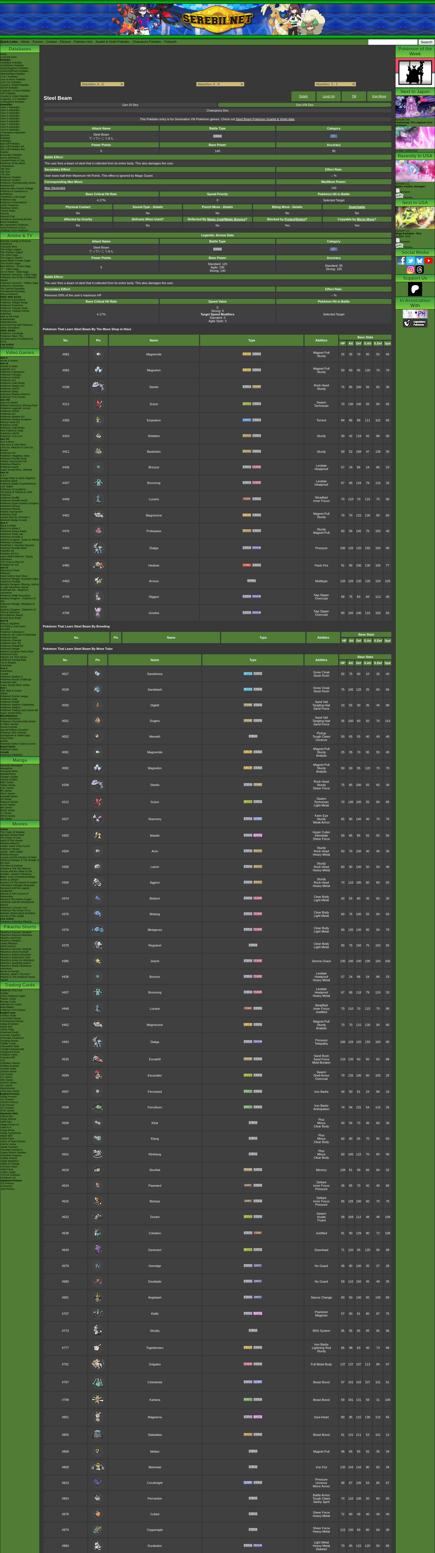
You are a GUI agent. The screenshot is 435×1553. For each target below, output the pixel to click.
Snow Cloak (321, 672)
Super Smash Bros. (11, 713)
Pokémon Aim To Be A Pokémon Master (18, 279)
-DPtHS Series (8, 1082)
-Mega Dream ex (9, 1124)
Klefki (155, 1313)
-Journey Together (10, 1035)
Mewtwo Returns (9, 843)
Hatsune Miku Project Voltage (16, 188)
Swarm (321, 402)
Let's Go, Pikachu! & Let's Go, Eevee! (17, 449)
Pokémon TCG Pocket (12, 397)
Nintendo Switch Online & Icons (18, 743)
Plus (321, 1119)
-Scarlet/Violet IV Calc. (12, 160)
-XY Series (6, 1077)
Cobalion (155, 1233)
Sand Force (321, 708)
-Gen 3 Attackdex (10, 113)
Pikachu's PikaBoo (10, 940)
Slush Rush (321, 675)
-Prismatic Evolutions (12, 1038)
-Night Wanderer (9, 1161)
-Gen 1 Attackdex (10, 107)
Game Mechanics (10, 157)
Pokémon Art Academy (13, 489)
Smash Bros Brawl (10, 618)
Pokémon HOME (9, 411)
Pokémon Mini (8, 682)
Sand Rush (321, 1056)
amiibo (4, 741)
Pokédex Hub (83, 41)
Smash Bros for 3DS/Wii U (15, 517)
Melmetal (155, 1467)
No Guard (321, 1266)
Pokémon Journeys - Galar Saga (18, 274)
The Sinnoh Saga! (10, 263)
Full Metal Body (321, 1364)
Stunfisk (154, 1170)
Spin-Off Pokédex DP (12, 146)
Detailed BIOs (8, 774)
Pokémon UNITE (9, 388)
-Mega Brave (7, 1130)
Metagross (155, 929)
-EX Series (6, 1085)
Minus (321, 1123)
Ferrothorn (155, 1107)
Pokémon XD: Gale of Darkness (18, 634)
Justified (321, 1012)
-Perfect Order (8, 1015)
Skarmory (155, 819)
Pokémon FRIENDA (11, 755)
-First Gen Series (9, 1091)
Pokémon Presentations (13, 202)
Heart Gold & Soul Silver (14, 576)
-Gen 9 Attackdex (10, 129)
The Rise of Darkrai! (11, 865)
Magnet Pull (321, 352)
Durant (155, 1217)
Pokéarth (170, 41)
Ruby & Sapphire (9, 623)
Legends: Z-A (7, 369)
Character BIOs (9, 771)
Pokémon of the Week (12, 163)
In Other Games (9, 724)
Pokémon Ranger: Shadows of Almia (17, 605)
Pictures (404, 197)
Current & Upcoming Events (16, 219)
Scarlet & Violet (8, 366)
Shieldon (154, 436)
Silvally (155, 1330)
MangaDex (6, 768)
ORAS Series (7, 816)
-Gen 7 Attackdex (10, 124)
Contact (51, 41)
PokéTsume (6, 347)
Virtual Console (8, 727)
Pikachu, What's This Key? (15, 974)
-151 (2, 1060)
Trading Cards (20, 985)
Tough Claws (321, 736)
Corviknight (155, 1482)
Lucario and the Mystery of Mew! (18, 857)
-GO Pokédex (8, 93)
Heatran (153, 565)
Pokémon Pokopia (10, 374)
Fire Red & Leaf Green (13, 626)
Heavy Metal (321, 854)
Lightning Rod (321, 1347)
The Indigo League (10, 249)
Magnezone (154, 515)
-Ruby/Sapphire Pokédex (14, 68)
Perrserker (155, 1498)
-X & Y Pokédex (9, 76)
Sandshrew (155, 674)
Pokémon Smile (9, 425)
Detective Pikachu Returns (15, 394)
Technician (321, 405)
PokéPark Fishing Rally (13, 660)
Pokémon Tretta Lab (11, 534)
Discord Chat (7, 216)
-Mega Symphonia (10, 1133)
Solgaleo (155, 1364)
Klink (154, 1123)
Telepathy (321, 1043)
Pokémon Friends (10, 377)
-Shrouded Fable (9, 1046)
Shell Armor (321, 1075)
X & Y (3, 475)
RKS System (321, 1330)
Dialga (153, 548)
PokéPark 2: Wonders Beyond (17, 545)
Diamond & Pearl (9, 570)
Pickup (321, 733)
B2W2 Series (7, 810)
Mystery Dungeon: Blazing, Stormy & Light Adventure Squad (19, 586)
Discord (65, 41)
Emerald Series (9, 796)
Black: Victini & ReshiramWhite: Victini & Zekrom (18, 878)
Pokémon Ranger (10, 648)
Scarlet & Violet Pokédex (112, 41)
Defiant (321, 1182)
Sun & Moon (7, 441)
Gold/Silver (6, 671)
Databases (20, 48)
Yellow (4, 693)
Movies (19, 824)
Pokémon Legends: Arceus (15, 408)
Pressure (321, 548)
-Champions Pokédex (12, 101)
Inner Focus (321, 500)
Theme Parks (7, 210)
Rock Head (321, 385)
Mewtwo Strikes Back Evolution (17, 913)
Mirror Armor (321, 1486)
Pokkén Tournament (11, 511)
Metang (155, 914)
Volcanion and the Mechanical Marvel (17, 903)
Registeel (154, 945)
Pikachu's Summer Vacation (16, 932)
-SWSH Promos (9, 1102)
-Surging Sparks (9, 1040)
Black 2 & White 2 (10, 528)
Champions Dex (217, 110)
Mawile (155, 835)
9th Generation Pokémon (14, 224)
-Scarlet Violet (8, 1068)
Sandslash (155, 689)
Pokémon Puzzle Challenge (15, 679)
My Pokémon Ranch (11, 615)
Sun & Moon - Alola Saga (14, 271)
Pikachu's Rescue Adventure (16, 935)
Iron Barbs (321, 1091)
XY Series (5, 813)
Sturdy (321, 356)
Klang (155, 1138)
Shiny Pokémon (9, 294)
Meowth (154, 736)
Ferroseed (155, 1091)
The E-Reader (8, 662)
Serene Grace (321, 961)
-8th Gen (5, 171)
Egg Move (379, 96)
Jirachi (154, 961)
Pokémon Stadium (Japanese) (17, 704)
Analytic (321, 755)
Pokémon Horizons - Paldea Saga (19, 283)
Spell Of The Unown (11, 840)
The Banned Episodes (12, 291)
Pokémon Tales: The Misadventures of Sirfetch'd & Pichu (16, 339)
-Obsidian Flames (10, 1063)
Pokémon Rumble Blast (13, 548)
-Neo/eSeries (7, 1088)
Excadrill (155, 1059)
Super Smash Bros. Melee (15, 685)
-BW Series (6, 1079)
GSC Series (7, 788)
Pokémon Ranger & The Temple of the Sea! (19, 861)
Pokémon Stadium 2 (11, 676)
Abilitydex (5, 141)
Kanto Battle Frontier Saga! (15, 260)
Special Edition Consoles (14, 729)
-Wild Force (6, 1169)
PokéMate (6, 665)
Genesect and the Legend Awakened (14, 889)
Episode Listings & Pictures (15, 241)
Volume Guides (8, 779)
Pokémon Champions (12, 371)
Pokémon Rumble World (13, 500)
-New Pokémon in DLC (13, 227)
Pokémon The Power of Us (15, 910)
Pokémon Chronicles (12, 285)
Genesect (155, 1250)
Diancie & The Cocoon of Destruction (14, 895)
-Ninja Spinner (8, 1119)
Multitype (321, 581)
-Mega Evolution (9, 1024)
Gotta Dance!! (8, 946)
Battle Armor (321, 1495)
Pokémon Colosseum (12, 632)
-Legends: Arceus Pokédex (15, 90)
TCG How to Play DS (12, 562)
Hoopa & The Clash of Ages (15, 899)
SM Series (6, 818)
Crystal (4, 673)
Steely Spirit (321, 1502)
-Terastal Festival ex (11, 1149)
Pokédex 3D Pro (9, 553)
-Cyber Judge (7, 1172)
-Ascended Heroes (10, 1018)
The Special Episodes (12, 288)
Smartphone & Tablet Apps (15, 735)
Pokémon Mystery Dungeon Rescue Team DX (15, 421)
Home (25, 41)
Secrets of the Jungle (12, 916)
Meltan (155, 1451)
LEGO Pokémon (9, 205)
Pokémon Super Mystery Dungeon (19, 503)
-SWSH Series (8, 1071)
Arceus (154, 581)
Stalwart (321, 1549)
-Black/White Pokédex (12, 73)
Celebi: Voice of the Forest (15, 846)
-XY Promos (7, 1107)
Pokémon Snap (9, 699)
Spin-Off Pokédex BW (12, 149)
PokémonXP (7, 185)
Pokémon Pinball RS (12, 646)
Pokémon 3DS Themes (13, 732)
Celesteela (155, 1382)
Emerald (5, 629)
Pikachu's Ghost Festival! (14, 951)
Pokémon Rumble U (11, 536)
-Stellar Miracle (8, 1158)
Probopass (153, 531)
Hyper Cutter (321, 832)
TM (354, 96)
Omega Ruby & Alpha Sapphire (17, 478)
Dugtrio (155, 721)
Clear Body (321, 896)
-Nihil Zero (6, 1121)
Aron (154, 851)
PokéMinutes (7, 319)
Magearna (155, 1417)
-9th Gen (5, 168)
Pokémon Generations (12, 299)
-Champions (7, 166)
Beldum (154, 898)
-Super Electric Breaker (13, 1152)
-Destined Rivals (9, 1032)
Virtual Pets (6, 738)
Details (303, 96)
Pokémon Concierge (11, 333)
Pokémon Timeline (10, 177)
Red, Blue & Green (11, 690)
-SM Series (6, 1074)
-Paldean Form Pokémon (14, 230)
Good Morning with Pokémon (16, 325)
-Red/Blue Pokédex (11, 62)
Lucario (154, 499)
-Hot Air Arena (8, 1144)
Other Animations (10, 327)
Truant (321, 1220)
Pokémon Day (8, 199)
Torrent (321, 420)
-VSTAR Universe (10, 1175)
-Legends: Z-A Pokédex (13, 99)
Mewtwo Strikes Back (12, 835)
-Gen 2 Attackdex (10, 110)
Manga (20, 760)
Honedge (155, 1266)
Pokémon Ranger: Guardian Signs (19, 578)
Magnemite (153, 354)
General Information (11, 765)
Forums (37, 41)
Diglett (154, 705)
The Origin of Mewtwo (12, 832)
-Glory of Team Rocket (12, 1141)
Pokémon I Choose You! (13, 907)
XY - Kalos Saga (9, 269)
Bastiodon (154, 451)
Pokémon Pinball (9, 701)
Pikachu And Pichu (10, 937)
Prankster (321, 1312)
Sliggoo (154, 596)
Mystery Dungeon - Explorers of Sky (18, 600)
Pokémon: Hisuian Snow (14, 308)
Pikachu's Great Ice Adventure (17, 960)
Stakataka (155, 1434)
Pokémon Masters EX (12, 385)
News (3, 54)
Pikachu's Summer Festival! (15, 949)
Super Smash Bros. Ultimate (16, 469)
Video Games (20, 352)
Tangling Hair (321, 705)
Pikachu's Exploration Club (15, 957)
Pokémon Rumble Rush (13, 458)
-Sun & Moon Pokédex (12, 79)
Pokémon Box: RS (10, 643)
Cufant (154, 1514)
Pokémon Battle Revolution (15, 595)
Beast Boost (321, 1382)
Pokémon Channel (10, 640)
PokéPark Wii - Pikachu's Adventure (14, 591)
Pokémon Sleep (9, 391)
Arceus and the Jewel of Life (16, 871)
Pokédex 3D (7, 550)
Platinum (5, 573)
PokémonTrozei (9, 654)
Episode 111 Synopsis (410, 187)
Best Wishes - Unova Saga (15, 266)
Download (321, 1250)
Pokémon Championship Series (18, 182)
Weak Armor (321, 822)
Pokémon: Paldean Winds (14, 311)
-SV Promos (7, 1099)
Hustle (321, 1217)
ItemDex (5, 135)
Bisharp (154, 1201)
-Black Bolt (6, 1026)
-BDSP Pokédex (9, 87)
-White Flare (7, 1029)
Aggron (155, 882)
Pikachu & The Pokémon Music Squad (17, 978)
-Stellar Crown (8, 1043)
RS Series (6, 790)
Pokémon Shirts (9, 208)
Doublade (155, 1281)
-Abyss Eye (6, 1116)
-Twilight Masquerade (12, 1049)
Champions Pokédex (147, 41)
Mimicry (321, 1170)
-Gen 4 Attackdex (10, 115)
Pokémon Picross (10, 506)
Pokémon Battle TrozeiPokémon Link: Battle (18, 485)
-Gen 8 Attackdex (10, 127)
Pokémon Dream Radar (13, 531)
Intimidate (321, 835)
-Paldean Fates (8, 1054)
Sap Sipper (321, 595)
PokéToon (5, 313)
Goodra (154, 613)
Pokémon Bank (8, 481)
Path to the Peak (9, 316)
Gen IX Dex (130, 105)
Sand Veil (321, 702)
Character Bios (8, 246)
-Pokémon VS (8, 1177)
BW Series (6, 807)
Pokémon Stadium (10, 707)
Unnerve (321, 740)
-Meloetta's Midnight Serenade (17, 885)
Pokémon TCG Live (11, 436)
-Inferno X (5, 1127)
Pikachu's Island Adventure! (15, 954)
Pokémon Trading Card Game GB (19, 710)
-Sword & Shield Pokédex (14, 85)
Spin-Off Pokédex (10, 143)
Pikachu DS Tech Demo (13, 657)
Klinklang (155, 1154)
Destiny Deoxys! (9, 854)
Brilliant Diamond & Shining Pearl (19, 405)
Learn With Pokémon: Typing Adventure (16, 558)
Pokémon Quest (9, 467)
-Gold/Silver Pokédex (12, 65)
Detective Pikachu (10, 464)
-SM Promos (7, 1105)
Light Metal (321, 805)
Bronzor (153, 467)
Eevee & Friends (9, 971)
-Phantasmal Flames (12, 1021)
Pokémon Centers (10, 180)
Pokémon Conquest (11, 542)
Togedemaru (154, 1347)
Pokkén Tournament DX (13, 461)
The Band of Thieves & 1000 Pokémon (16, 493)
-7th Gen (5, 174)
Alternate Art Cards (11, 1004)
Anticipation (321, 1109)
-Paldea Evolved (9, 1066)
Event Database (9, 222)
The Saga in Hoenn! (11, 257)
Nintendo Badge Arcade (13, 520)
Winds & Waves (9, 360)
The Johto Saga (9, 255)
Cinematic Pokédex (11, 155)
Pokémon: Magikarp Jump (15, 455)
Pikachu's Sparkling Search (15, 963)
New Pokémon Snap (11, 430)
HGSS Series (7, 804)
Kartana (154, 1399)
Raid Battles (7, 1007)
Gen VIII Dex (305, 105)
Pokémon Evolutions (11, 305)
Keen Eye (321, 815)
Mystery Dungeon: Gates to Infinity (19, 539)
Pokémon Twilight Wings (14, 302)
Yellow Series (7, 785)
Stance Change (321, 1297)
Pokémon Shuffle (9, 497)
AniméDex (6, 243)
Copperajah (155, 1529)
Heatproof (321, 469)
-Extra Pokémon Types (13, 996)
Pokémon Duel (8, 514)
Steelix (153, 387)
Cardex (4, 152)
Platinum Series (9, 802)
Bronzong (153, 483)
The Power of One (10, 837)
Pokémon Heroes (10, 849)
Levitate (321, 465)
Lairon (155, 866)
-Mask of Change (10, 1163)
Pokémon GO (8, 380)
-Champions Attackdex (12, 132)
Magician (321, 1315)
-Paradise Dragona (11, 1155)
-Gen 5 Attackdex (10, 118)
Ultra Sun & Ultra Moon (13, 444)
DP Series (5, 799)
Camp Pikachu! (8, 943)
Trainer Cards (8, 998)
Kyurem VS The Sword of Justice (18, 882)
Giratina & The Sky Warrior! (15, 868)
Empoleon (154, 420)
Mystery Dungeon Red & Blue (17, 651)
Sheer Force (321, 788)
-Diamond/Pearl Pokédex (14, 71)
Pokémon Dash (9, 637)
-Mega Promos (8, 1096)
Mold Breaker (321, 1062)
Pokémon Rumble (10, 581)
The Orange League (11, 252)
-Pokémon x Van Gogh (12, 196)
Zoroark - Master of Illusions (16, 874)
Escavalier (155, 1075)
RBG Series (7, 782)
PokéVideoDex (8, 322)
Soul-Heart (321, 1417)
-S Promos (6, 1186)
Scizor (153, 404)
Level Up (329, 96)
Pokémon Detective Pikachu (16, 921)
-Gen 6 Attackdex (10, 121)
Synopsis (403, 241)
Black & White (8, 525)
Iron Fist (321, 1467)
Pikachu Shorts (20, 926)
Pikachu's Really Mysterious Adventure (16, 967)
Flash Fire (321, 565)
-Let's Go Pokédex (10, 82)
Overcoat (321, 598)
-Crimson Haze (8, 1166)
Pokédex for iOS (9, 564)
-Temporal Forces (10, 1052)
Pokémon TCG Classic (13, 1010)
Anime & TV (19, 235)
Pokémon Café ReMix (12, 383)
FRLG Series (7, 793)
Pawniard (154, 1185)
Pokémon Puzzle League (14, 696)
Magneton (154, 370)
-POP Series (7, 1110)
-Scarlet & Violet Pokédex (14, 96)
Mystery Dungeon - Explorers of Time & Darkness (18, 611)
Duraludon (155, 1545)
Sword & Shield (9, 402)
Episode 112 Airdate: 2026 (408, 233)
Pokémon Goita (9, 749)
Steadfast (321, 497)
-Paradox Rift (7, 1057)
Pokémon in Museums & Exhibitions (14, 192)
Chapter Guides (9, 776)
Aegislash (155, 1297)
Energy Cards (8, 1001)
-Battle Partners (9, 1147)
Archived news (8, 57)
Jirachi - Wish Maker (11, 851)
